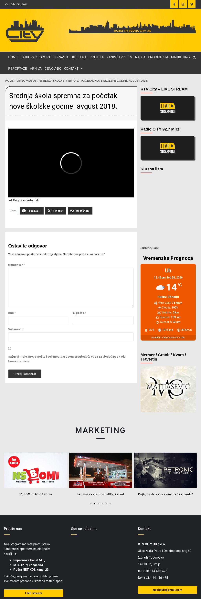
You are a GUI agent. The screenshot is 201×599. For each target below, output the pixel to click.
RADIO (140, 57)
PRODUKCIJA (158, 57)
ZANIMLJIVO (116, 57)
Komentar (16, 265)
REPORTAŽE (17, 68)
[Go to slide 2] (94, 503)
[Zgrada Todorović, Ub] (100, 567)
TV (130, 57)
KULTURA (79, 57)
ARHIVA (35, 68)
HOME (13, 57)
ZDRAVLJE (61, 57)
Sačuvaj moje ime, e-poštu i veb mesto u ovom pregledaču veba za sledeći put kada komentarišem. (67, 358)
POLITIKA (97, 57)
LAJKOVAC (29, 57)
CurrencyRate (150, 248)
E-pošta (79, 313)
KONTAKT (74, 68)
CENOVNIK (53, 68)
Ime (12, 313)
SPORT (45, 57)
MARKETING (180, 57)
